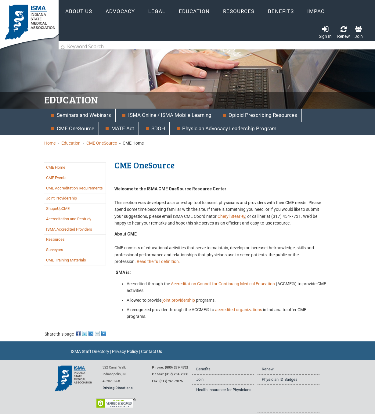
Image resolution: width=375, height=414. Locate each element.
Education (71, 143)
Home (50, 143)
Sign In (325, 36)
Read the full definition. (158, 261)
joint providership (178, 300)
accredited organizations (238, 309)
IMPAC (316, 11)
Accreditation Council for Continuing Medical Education (223, 283)
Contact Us (151, 351)
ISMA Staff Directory (90, 351)
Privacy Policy (125, 351)
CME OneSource (101, 143)
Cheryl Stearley (231, 216)
